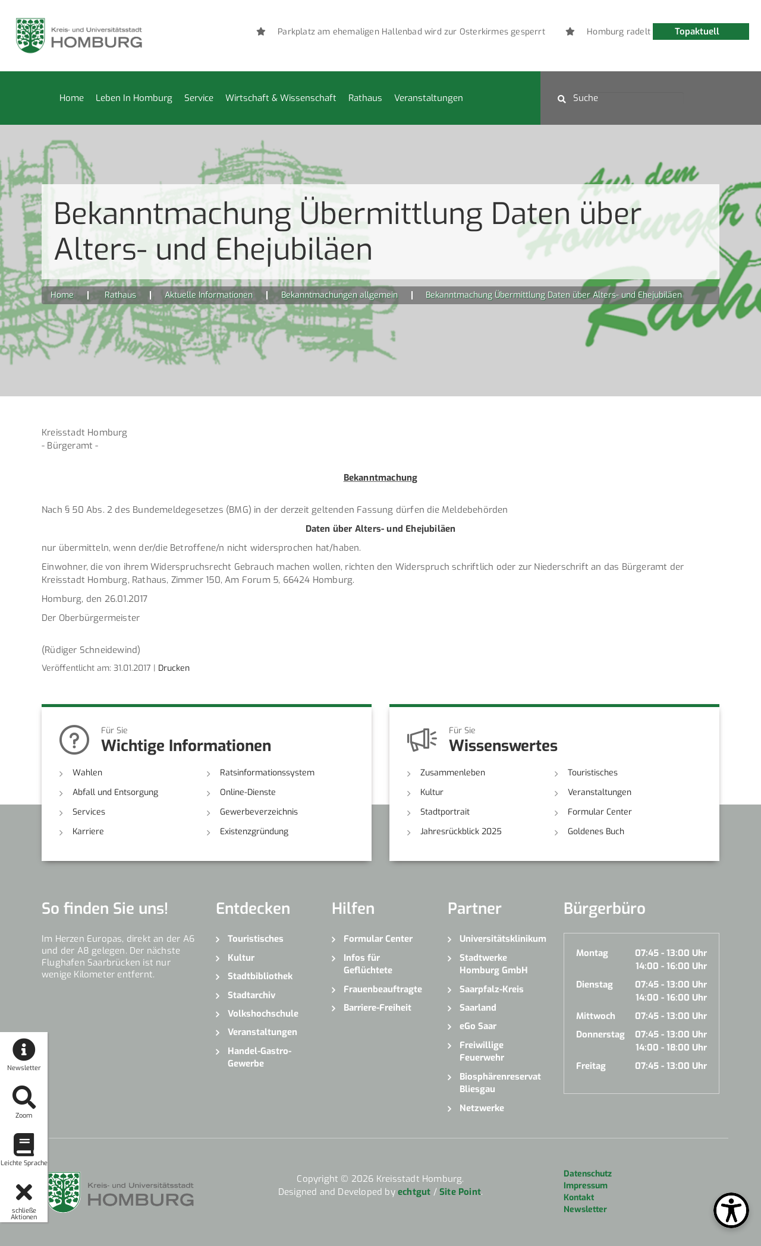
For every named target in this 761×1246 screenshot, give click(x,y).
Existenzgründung (254, 831)
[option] (418, 32)
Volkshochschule (263, 1014)
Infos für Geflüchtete (368, 964)
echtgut (414, 1192)
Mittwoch (595, 1016)
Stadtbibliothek (260, 976)
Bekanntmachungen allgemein (339, 295)
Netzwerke (482, 1108)
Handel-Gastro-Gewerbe (259, 1057)
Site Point (460, 1192)
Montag (592, 953)
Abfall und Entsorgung (115, 792)
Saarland (478, 1008)
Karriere (88, 831)
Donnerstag (600, 1034)
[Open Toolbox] (731, 1210)
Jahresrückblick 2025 (461, 831)
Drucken (174, 668)
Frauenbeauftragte (383, 989)
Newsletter (585, 1209)
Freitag (591, 1066)
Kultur (432, 792)
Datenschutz (588, 1173)
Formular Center (600, 812)
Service (198, 98)
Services (89, 812)
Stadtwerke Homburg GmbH (494, 964)
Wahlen (87, 772)
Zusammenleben (452, 772)
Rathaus (365, 98)
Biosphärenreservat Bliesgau (500, 1083)
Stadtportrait (445, 812)
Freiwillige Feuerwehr (482, 1051)
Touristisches (593, 772)
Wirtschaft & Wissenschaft (281, 98)
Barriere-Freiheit (377, 1008)
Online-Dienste (248, 792)
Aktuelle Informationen (209, 295)
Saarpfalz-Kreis (492, 989)
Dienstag (594, 985)
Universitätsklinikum (503, 939)
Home (71, 98)
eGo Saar (478, 1026)
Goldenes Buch (596, 831)
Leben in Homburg (134, 98)
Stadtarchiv (251, 995)
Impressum (586, 1185)
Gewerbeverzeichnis (259, 812)
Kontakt (579, 1197)
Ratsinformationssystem (267, 772)
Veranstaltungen (428, 98)
